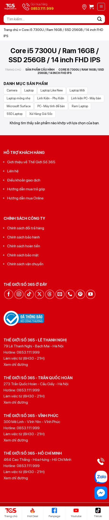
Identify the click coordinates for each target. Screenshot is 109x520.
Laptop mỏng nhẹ (18, 98)
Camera (12, 90)
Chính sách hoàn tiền (23, 246)
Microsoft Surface (19, 106)
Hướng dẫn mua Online (25, 198)
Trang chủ (11, 30)
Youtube (76, 513)
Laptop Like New (52, 90)
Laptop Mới (77, 90)
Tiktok (98, 513)
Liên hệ (13, 171)
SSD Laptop (14, 114)
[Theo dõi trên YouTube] (90, 294)
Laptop (29, 90)
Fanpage (54, 513)
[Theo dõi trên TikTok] (29, 294)
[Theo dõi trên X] (39, 294)
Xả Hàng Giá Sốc (40, 114)
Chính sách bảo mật (23, 255)
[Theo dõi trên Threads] (49, 294)
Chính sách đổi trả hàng (25, 228)
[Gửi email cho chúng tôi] (60, 294)
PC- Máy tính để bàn (51, 106)
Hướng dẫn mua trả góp (26, 189)
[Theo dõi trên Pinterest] (80, 294)
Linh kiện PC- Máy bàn (86, 98)
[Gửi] (99, 19)
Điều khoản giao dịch (23, 180)
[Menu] (101, 7)
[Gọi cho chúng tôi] (70, 294)
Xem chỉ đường (16, 364)
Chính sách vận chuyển (25, 264)
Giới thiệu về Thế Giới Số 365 (31, 162)
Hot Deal (32, 513)
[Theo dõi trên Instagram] (19, 294)
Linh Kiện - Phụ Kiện (50, 98)
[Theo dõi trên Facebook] (8, 294)
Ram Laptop (80, 106)
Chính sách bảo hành (23, 237)
